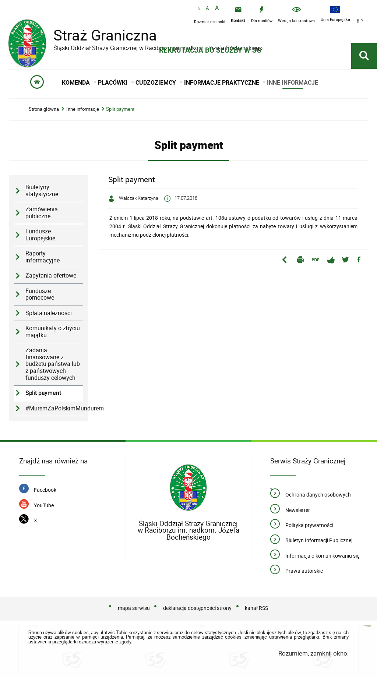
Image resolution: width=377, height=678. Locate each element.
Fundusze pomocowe (39, 295)
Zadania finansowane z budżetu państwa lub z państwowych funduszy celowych (52, 365)
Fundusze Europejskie (40, 236)
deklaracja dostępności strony (197, 608)
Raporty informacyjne (42, 258)
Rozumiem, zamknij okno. (313, 654)
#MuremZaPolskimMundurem (54, 409)
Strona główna (44, 110)
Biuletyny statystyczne (41, 191)
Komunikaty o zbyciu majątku (52, 332)
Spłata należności (48, 314)
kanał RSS (256, 608)
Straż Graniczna (99, 35)
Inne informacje (82, 110)
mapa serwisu (134, 608)
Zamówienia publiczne (41, 213)
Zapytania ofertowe (50, 276)
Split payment (120, 110)
